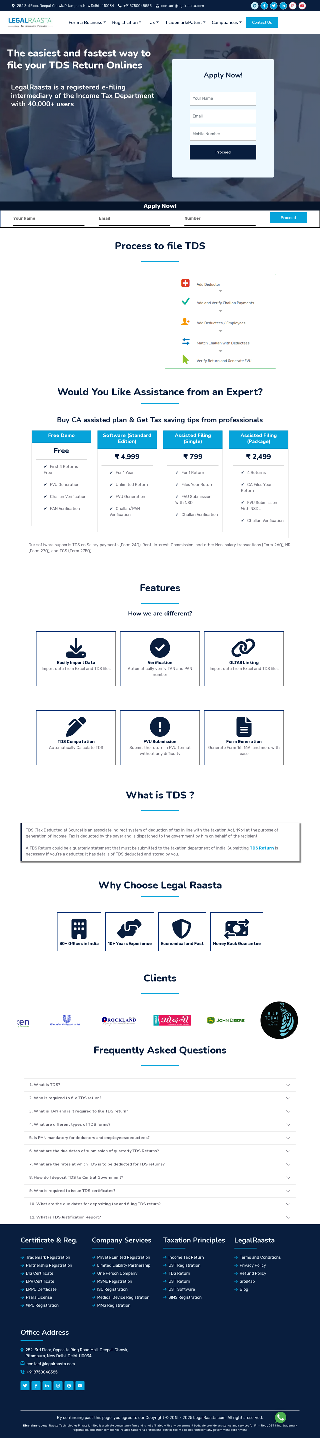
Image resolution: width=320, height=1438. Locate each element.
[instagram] (292, 6)
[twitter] (274, 6)
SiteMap (244, 1281)
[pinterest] (69, 1385)
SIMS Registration (182, 1297)
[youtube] (302, 6)
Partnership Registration (46, 1265)
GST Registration (181, 1265)
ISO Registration (110, 1289)
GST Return (176, 1281)
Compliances (225, 23)
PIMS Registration (111, 1305)
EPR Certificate (37, 1281)
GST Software (179, 1289)
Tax (151, 23)
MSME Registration (112, 1281)
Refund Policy (250, 1273)
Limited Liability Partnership (121, 1265)
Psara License (36, 1297)
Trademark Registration (45, 1257)
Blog (241, 1289)
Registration (125, 23)
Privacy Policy (250, 1265)
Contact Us (262, 22)
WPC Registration (39, 1305)
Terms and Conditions (257, 1257)
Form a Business (85, 23)
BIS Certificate (36, 1273)
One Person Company (115, 1273)
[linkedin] (283, 6)
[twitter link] (254, 6)
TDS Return (176, 1273)
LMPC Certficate (38, 1289)
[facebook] (264, 6)
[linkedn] (47, 1385)
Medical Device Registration (121, 1297)
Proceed (223, 152)
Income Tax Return (183, 1257)
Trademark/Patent (183, 23)
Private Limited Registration (121, 1257)
